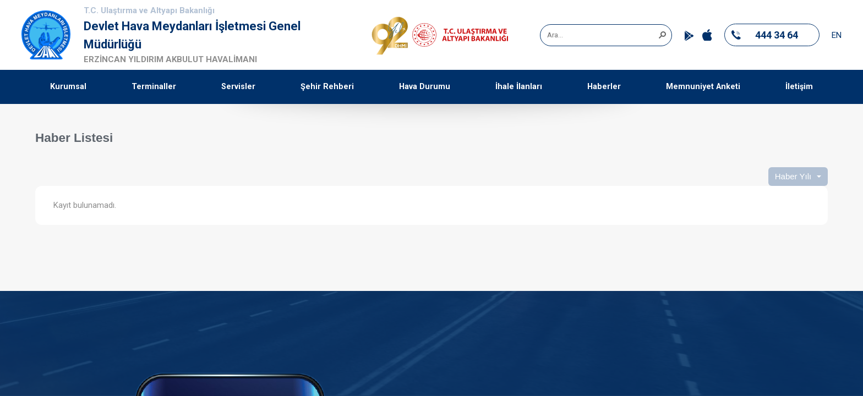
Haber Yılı (793, 176)
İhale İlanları (518, 86)
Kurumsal (68, 86)
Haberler (604, 86)
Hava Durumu (424, 86)
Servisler (238, 86)
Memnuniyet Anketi (703, 86)
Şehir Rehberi (327, 86)
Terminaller (154, 86)
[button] (662, 34)
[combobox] (602, 35)
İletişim (799, 86)
